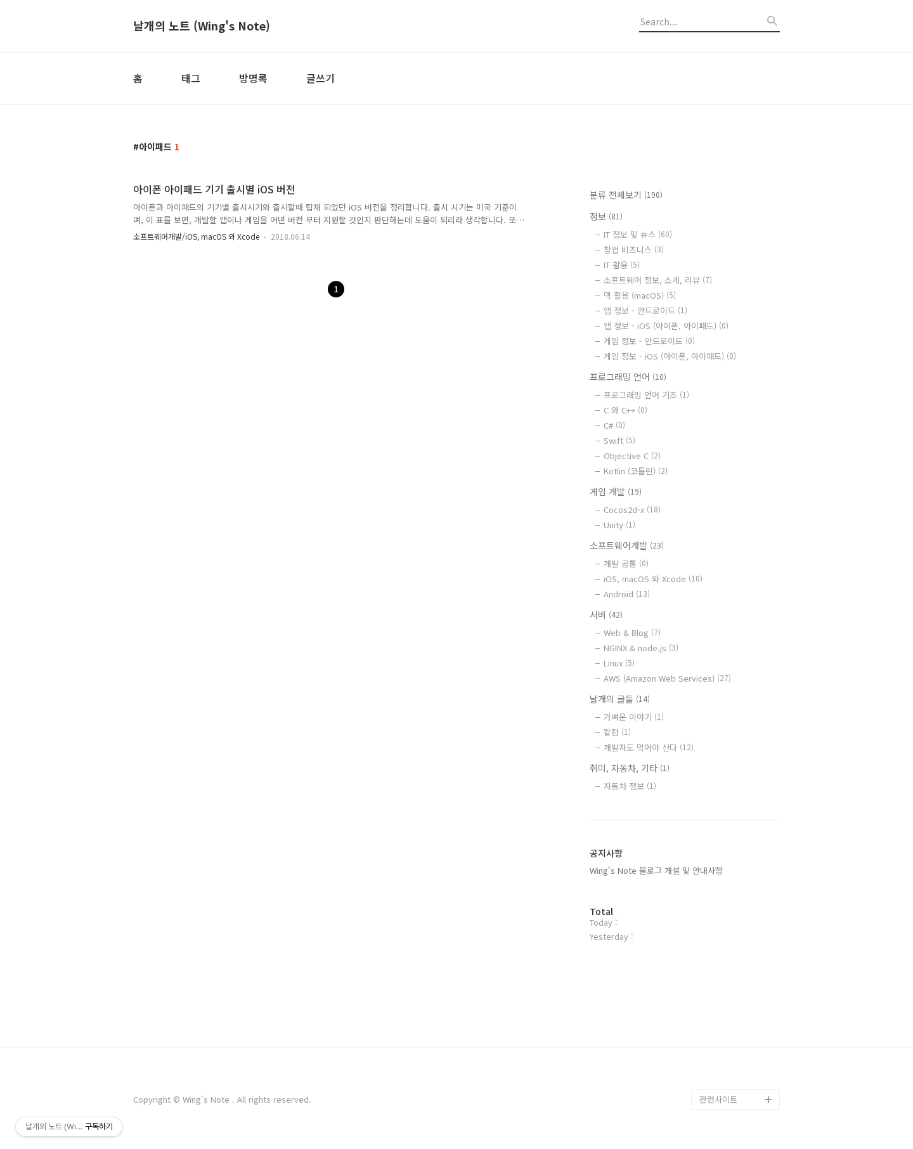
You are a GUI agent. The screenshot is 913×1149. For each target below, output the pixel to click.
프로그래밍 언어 (628, 376)
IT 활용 (622, 265)
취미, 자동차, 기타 (630, 768)
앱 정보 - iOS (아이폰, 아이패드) (666, 326)
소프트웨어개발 (627, 545)
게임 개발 (616, 491)
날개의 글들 (620, 698)
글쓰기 (320, 78)
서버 (606, 614)
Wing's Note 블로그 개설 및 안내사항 (656, 870)
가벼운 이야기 (634, 717)
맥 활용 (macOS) (640, 295)
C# (614, 425)
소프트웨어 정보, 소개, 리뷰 (658, 280)
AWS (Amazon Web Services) (667, 678)
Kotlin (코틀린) (636, 471)
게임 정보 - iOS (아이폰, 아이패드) (670, 356)
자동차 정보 (630, 786)
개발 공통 (626, 563)
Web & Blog (632, 632)
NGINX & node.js (641, 648)
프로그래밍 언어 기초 (646, 395)
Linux (619, 663)
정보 (606, 216)
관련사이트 (718, 1099)
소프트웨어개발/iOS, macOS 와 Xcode (196, 236)
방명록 (253, 78)
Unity (619, 525)
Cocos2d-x (632, 509)
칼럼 (617, 732)
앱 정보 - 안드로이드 (645, 310)
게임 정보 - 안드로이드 (649, 341)
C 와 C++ (625, 410)
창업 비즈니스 (634, 249)
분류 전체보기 (626, 194)
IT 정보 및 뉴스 (638, 234)
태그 (190, 78)
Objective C (632, 456)
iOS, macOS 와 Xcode (653, 579)
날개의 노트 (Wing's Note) (201, 26)
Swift (619, 440)
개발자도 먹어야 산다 (649, 747)
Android (627, 594)
